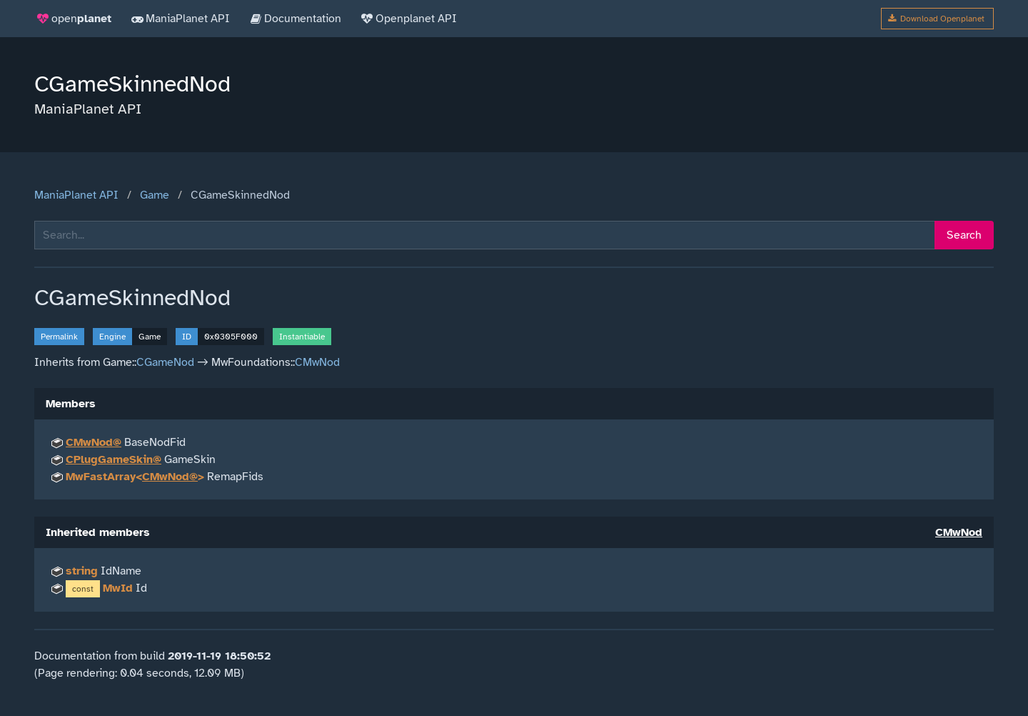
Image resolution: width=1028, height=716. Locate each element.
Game (154, 195)
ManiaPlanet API (76, 195)
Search (964, 235)
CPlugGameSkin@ (113, 459)
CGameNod (165, 362)
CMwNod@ (93, 442)
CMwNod (317, 362)
